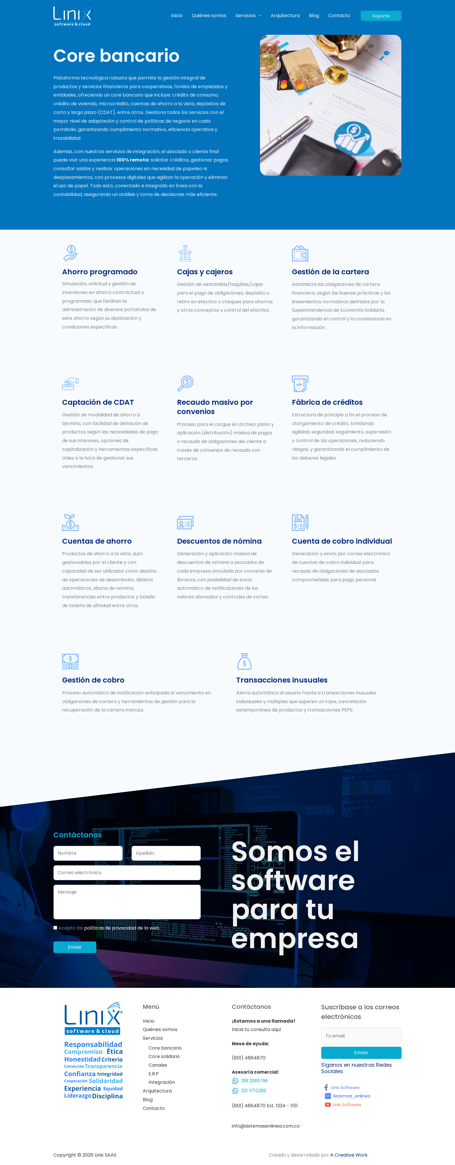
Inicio (177, 15)
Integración (162, 1082)
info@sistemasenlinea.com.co (266, 1126)
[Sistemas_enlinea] (349, 1096)
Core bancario (165, 1048)
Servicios (246, 15)
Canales (158, 1065)
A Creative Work (349, 1155)
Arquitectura (285, 15)
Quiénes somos (209, 15)
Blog (314, 15)
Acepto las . (109, 928)
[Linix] (342, 1087)
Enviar (361, 1052)
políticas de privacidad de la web (121, 928)
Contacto (339, 15)
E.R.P (154, 1073)
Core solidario (164, 1056)
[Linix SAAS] (73, 15)
